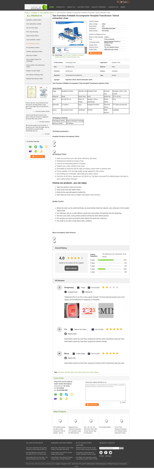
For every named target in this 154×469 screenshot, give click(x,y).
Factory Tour (83, 7)
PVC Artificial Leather (47, 12)
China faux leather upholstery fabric (45, 464)
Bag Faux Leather (31, 55)
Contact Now (96, 53)
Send (121, 448)
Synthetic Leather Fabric (33, 20)
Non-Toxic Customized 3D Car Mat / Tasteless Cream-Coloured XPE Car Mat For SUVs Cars (36, 449)
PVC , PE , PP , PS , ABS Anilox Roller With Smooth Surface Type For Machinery (90, 430)
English (125, 2)
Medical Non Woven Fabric (34, 78)
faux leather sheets (80, 372)
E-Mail (101, 456)
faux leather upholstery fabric (66, 372)
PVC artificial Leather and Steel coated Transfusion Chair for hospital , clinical (59, 430)
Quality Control (99, 7)
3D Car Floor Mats (32, 28)
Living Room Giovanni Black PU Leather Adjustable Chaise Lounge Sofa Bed (86, 454)
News (123, 7)
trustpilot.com (73, 292)
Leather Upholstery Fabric (34, 51)
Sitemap (108, 456)
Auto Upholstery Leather (33, 24)
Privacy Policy (30, 464)
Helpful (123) (72, 334)
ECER (76, 466)
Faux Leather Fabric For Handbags (33, 60)
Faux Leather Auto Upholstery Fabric (35, 66)
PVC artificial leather (105, 427)
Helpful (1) (88, 292)
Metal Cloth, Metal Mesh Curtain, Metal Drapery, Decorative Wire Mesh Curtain (62, 449)
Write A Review (71, 268)
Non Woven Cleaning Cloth (34, 74)
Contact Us (113, 7)
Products (60, 7)
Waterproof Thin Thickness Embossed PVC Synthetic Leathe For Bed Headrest (75, 430)
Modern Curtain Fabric (33, 71)
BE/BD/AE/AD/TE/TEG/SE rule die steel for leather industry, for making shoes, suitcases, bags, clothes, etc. (86, 449)
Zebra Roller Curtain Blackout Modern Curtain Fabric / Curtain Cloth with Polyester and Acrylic (62, 459)
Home (51, 7)
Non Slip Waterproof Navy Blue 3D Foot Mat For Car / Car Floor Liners (36, 453)
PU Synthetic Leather (32, 47)
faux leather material (92, 372)
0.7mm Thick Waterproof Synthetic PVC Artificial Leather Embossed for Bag (121, 430)
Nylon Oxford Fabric (32, 36)
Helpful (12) (72, 358)
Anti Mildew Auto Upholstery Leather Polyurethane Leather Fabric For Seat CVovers (87, 459)
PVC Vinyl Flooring (32, 32)
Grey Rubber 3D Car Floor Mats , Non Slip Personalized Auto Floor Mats (37, 458)
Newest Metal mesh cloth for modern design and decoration (61, 453)
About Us (71, 7)
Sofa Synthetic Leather (33, 39)
